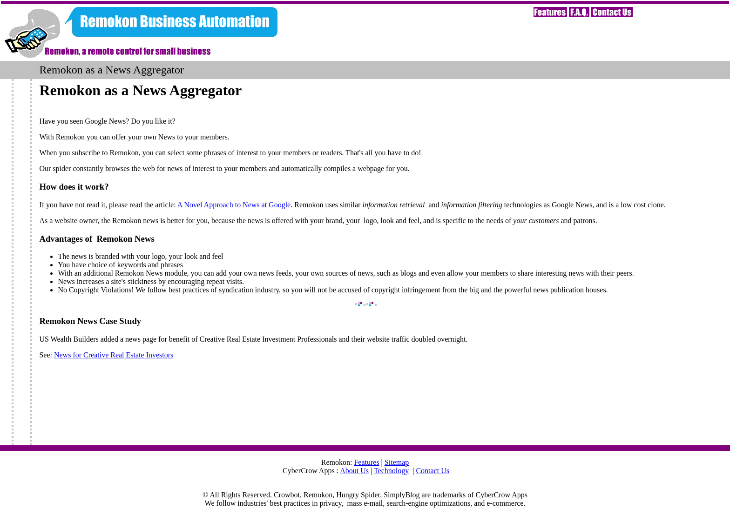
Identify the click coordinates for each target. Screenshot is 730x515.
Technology (391, 471)
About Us (354, 471)
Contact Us (432, 471)
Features (366, 462)
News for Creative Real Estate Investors (113, 355)
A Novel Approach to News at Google (234, 205)
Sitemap (397, 462)
